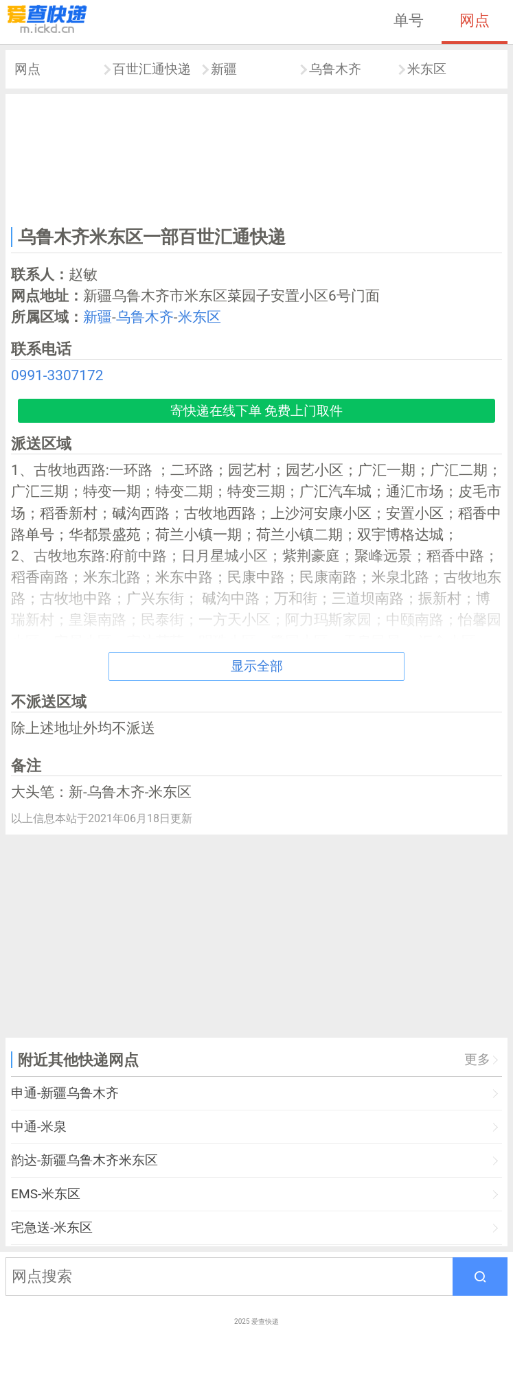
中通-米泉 (39, 1126)
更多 (477, 1059)
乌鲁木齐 (335, 69)
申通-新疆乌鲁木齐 (65, 1093)
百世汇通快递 (152, 69)
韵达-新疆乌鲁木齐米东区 (84, 1160)
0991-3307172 (57, 375)
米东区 (426, 69)
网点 (474, 20)
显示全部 (257, 666)
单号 (409, 20)
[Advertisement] (256, 158)
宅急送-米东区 (52, 1227)
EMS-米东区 (45, 1194)
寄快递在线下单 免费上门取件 (256, 411)
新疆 (224, 69)
